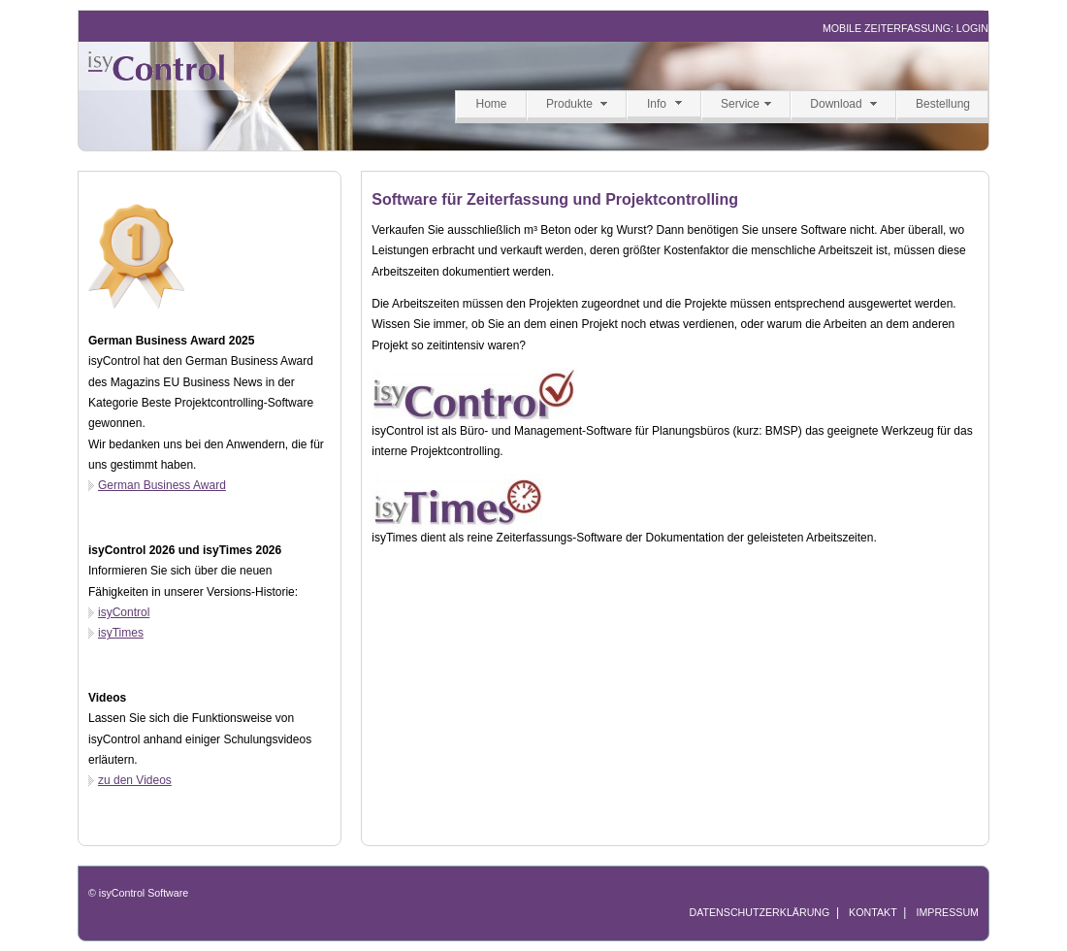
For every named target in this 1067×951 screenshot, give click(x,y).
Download (835, 104)
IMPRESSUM (947, 912)
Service (740, 104)
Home (490, 104)
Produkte (569, 104)
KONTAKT (873, 912)
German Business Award (162, 485)
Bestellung (943, 104)
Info (656, 104)
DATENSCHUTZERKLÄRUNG (759, 912)
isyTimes (121, 632)
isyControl (123, 612)
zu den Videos (135, 780)
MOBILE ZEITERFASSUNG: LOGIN (905, 28)
